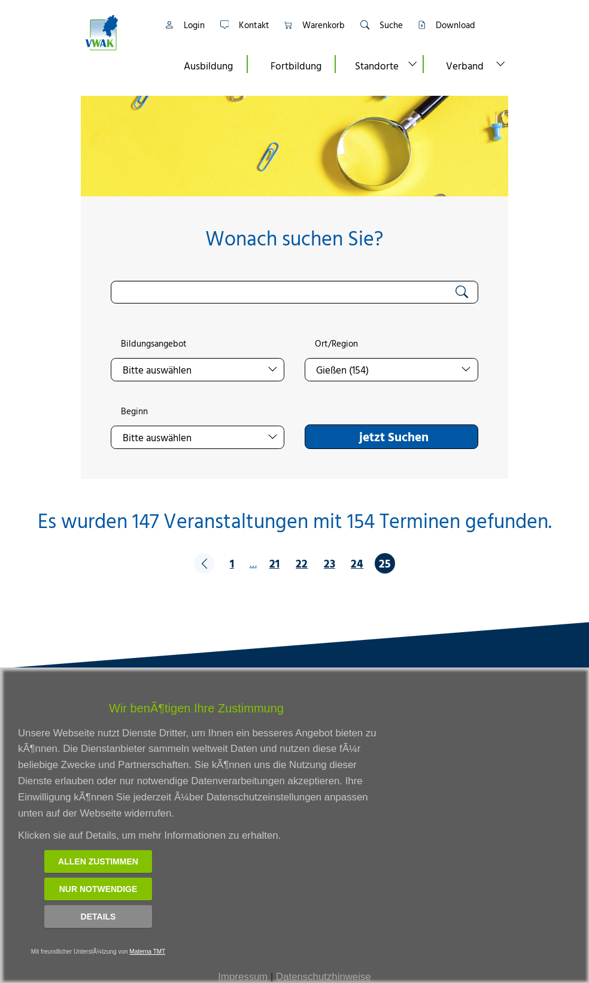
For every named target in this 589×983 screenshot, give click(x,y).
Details (98, 916)
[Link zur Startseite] (116, 32)
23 (329, 563)
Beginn (134, 411)
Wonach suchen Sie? (294, 238)
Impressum (243, 976)
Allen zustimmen (98, 861)
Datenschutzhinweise (323, 976)
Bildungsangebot (154, 343)
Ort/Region (336, 343)
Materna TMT (147, 951)
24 (357, 563)
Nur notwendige (98, 889)
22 (302, 563)
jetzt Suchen (394, 436)
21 (274, 563)
